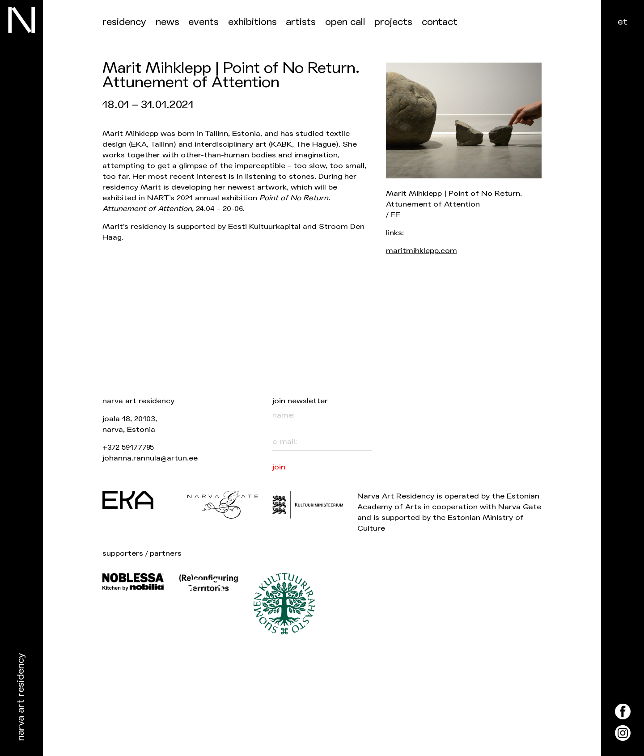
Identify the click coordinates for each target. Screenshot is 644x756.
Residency (124, 22)
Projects (393, 22)
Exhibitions (252, 22)
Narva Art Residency (20, 697)
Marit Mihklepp (130, 133)
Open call (345, 22)
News (167, 22)
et (622, 22)
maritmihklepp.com (421, 250)
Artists (301, 22)
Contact (440, 22)
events (203, 22)
